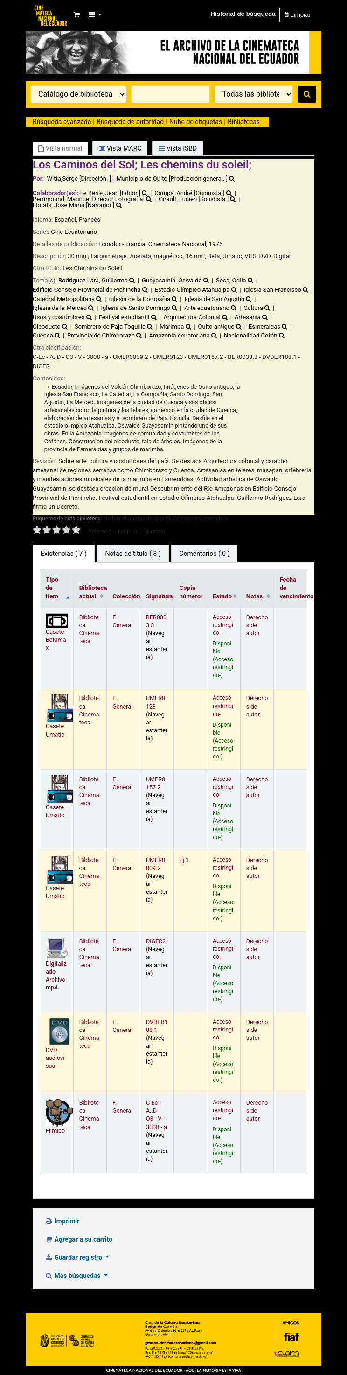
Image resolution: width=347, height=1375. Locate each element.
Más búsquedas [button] (73, 1275)
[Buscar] (307, 94)
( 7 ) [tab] (64, 553)
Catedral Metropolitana (64, 298)
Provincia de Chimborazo (101, 335)
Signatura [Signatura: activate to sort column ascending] (159, 596)
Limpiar (297, 14)
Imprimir (61, 1221)
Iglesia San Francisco (272, 289)
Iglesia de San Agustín (214, 298)
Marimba (172, 326)
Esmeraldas (264, 326)
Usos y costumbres (58, 317)
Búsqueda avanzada (62, 122)
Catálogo (51, 15)
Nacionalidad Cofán (251, 335)
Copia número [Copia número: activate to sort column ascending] (190, 592)
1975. (216, 243)
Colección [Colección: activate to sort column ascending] (126, 596)
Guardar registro (74, 1257)
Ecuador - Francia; (123, 243)
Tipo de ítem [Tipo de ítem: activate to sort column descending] (52, 588)
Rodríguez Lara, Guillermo (93, 280)
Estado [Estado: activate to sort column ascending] (222, 596)
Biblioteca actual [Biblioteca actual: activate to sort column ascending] (93, 592)
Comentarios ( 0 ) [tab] (204, 553)
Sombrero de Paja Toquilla (110, 326)
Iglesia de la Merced (60, 307)
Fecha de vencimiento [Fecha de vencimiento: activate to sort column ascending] (293, 588)
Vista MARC (120, 148)
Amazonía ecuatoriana (179, 335)
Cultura (253, 307)
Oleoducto (47, 326)
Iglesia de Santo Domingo (135, 307)
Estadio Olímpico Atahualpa (192, 289)
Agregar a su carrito (78, 1239)
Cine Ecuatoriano (74, 231)
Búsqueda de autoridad (130, 122)
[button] (76, 15)
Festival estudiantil (124, 317)
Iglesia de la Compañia (139, 298)
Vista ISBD (178, 148)
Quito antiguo (216, 326)
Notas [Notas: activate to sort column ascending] (254, 596)
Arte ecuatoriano (206, 307)
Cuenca (43, 335)
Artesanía (248, 317)
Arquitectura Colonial (192, 317)
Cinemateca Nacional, (178, 243)
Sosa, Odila (231, 280)
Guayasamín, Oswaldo (172, 280)
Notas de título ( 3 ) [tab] (132, 553)
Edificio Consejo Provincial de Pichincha (86, 289)
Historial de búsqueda (242, 13)
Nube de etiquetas (195, 122)
